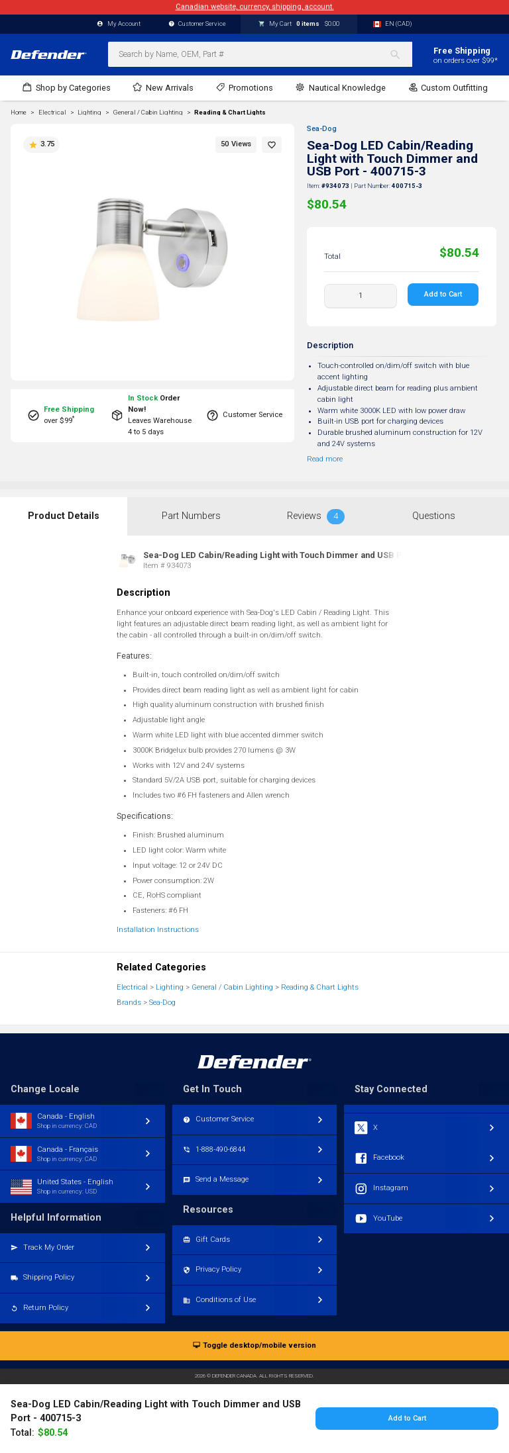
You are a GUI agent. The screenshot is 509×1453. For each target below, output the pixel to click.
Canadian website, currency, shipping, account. (255, 7)
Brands (129, 1002)
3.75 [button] (41, 144)
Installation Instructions (158, 929)
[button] (272, 144)
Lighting (170, 987)
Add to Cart (444, 294)
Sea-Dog (322, 128)
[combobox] (260, 54)
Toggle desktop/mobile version (254, 1346)
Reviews (316, 516)
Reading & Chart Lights (230, 112)
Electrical (132, 987)
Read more (325, 459)
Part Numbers (191, 516)
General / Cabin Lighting (232, 987)
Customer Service (197, 24)
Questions (433, 516)
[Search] (400, 54)
